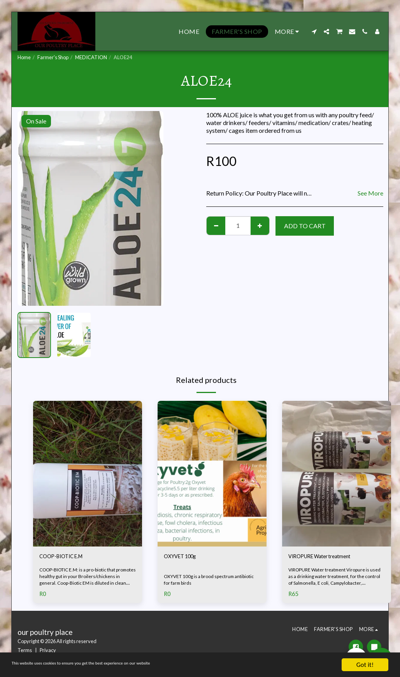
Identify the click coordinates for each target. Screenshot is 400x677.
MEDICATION (91, 57)
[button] (314, 31)
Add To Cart (305, 225)
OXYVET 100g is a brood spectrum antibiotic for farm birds (212, 581)
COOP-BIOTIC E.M (66, 557)
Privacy (48, 651)
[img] (87, 473)
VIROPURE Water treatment (326, 557)
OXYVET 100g (184, 557)
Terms (25, 651)
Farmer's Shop (52, 57)
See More (370, 193)
